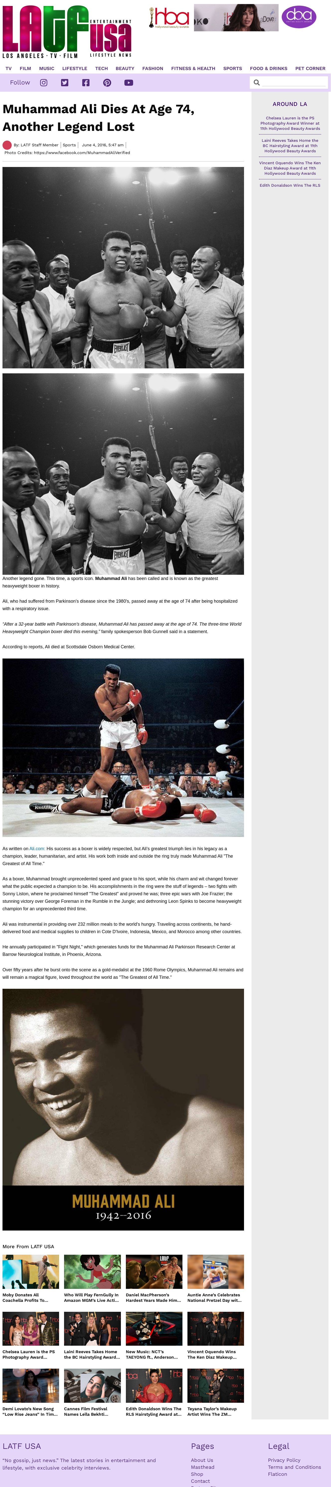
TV (8, 68)
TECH (101, 68)
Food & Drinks (268, 68)
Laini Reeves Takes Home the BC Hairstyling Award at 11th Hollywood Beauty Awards (90, 1354)
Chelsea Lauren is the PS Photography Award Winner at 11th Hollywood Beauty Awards (29, 1354)
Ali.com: (23, 848)
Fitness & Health (193, 68)
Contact (200, 1481)
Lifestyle (74, 68)
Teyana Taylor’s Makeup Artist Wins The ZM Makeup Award (212, 1411)
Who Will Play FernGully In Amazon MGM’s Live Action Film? (92, 1297)
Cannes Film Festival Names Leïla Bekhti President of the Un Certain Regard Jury (85, 1411)
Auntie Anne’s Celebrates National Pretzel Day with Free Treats (214, 1297)
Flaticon (277, 1474)
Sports (232, 68)
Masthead (203, 1467)
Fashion (152, 68)
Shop (197, 1474)
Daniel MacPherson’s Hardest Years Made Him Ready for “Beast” (151, 1297)
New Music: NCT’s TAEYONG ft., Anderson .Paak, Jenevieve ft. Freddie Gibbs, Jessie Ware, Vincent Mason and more (152, 1354)
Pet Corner (310, 68)
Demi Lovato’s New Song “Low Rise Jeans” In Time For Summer (29, 1411)
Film (25, 68)
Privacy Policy (284, 1460)
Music (46, 68)
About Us (202, 1460)
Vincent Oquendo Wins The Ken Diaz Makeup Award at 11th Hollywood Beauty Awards (213, 1354)
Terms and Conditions (294, 1467)
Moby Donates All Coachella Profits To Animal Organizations (24, 1297)
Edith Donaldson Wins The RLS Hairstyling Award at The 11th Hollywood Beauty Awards (154, 1411)
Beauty (125, 68)
